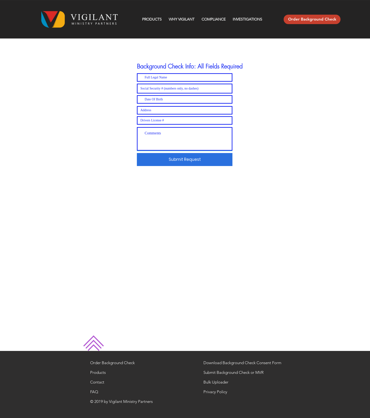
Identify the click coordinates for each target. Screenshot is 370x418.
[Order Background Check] (312, 19)
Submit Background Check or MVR (233, 372)
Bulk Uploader (215, 382)
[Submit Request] (184, 159)
